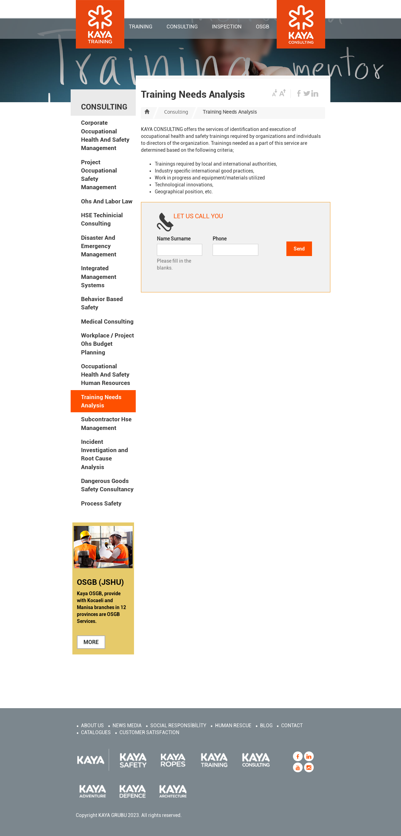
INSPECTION (227, 27)
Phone (219, 238)
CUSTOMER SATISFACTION (149, 732)
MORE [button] (91, 642)
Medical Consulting (107, 321)
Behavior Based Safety (102, 303)
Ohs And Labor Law (107, 201)
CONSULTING (182, 27)
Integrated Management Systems (98, 277)
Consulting (176, 111)
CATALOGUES (96, 732)
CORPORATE (158, 8)
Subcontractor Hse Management (106, 423)
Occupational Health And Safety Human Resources (105, 375)
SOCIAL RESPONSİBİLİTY (178, 725)
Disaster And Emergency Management (98, 246)
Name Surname (173, 238)
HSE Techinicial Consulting (102, 219)
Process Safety (101, 503)
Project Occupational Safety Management (99, 175)
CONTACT (292, 725)
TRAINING (140, 27)
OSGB (262, 27)
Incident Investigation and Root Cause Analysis (104, 454)
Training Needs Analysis (101, 401)
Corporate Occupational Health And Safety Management (105, 135)
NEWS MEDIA (127, 725)
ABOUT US (92, 725)
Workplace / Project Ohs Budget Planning (107, 344)
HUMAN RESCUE (233, 725)
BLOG (266, 725)
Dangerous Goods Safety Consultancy (107, 485)
